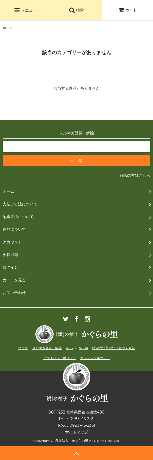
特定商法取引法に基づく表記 (113, 348)
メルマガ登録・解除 (47, 348)
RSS (69, 348)
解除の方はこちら (134, 175)
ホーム (8, 28)
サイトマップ (76, 431)
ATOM (83, 348)
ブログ (23, 348)
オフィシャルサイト (95, 358)
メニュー (25, 10)
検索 (76, 10)
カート (127, 10)
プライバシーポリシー (59, 358)
